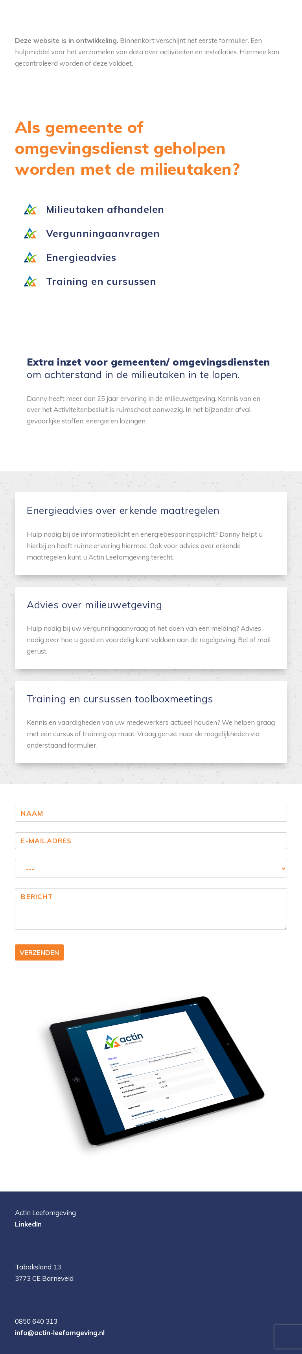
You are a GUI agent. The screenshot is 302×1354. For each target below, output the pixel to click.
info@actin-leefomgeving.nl (60, 1332)
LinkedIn (28, 1224)
